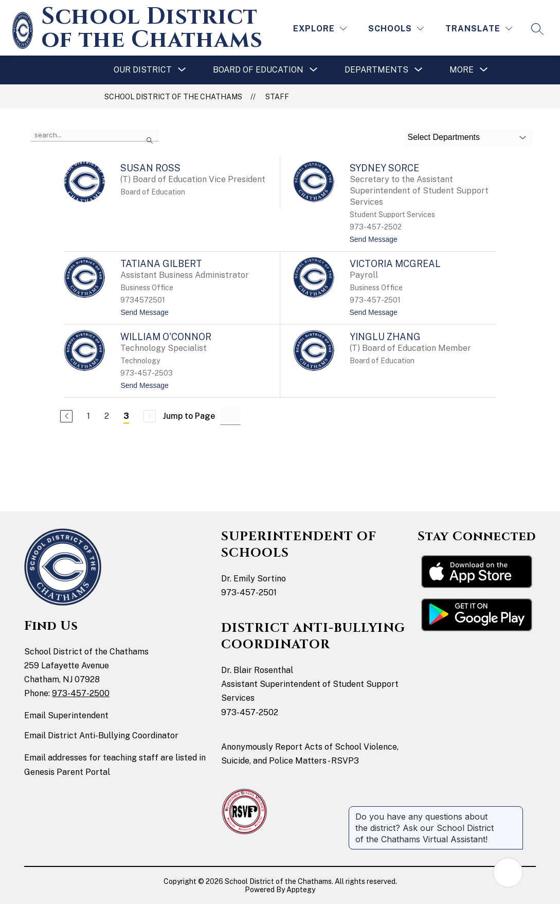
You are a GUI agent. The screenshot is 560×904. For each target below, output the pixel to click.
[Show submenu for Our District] (143, 70)
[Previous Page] (66, 416)
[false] (94, 135)
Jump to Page (189, 416)
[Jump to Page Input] (230, 416)
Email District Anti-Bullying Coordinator (101, 735)
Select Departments (444, 137)
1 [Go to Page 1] (88, 416)
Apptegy (300, 889)
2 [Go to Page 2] (106, 416)
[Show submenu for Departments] (376, 70)
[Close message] (515, 811)
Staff (277, 97)
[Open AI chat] (508, 872)
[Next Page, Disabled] (149, 416)
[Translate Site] (479, 28)
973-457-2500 (81, 693)
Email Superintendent (66, 715)
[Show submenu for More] (461, 70)
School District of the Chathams (173, 97)
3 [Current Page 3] (126, 416)
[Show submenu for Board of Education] (258, 70)
